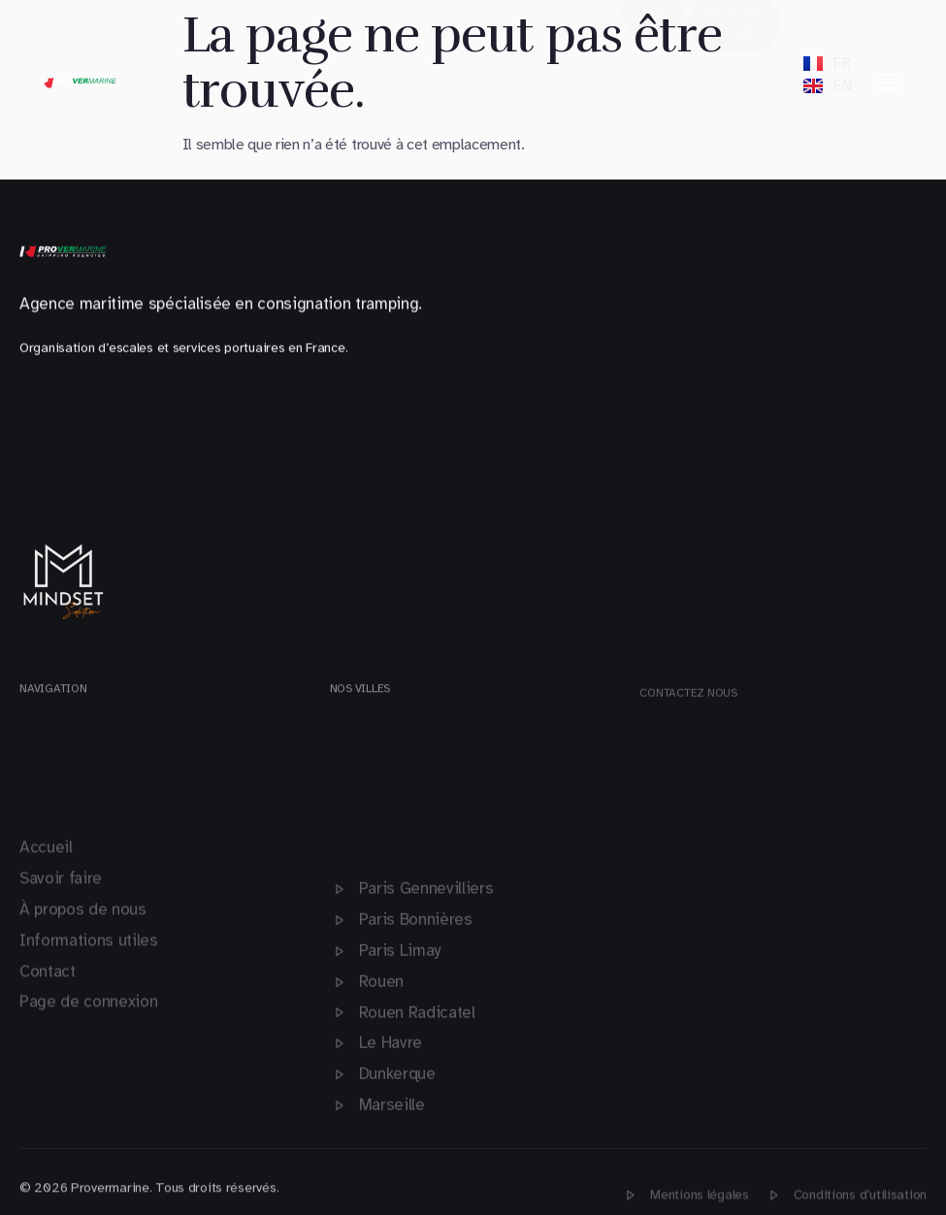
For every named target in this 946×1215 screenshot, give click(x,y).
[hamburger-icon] (887, 83)
